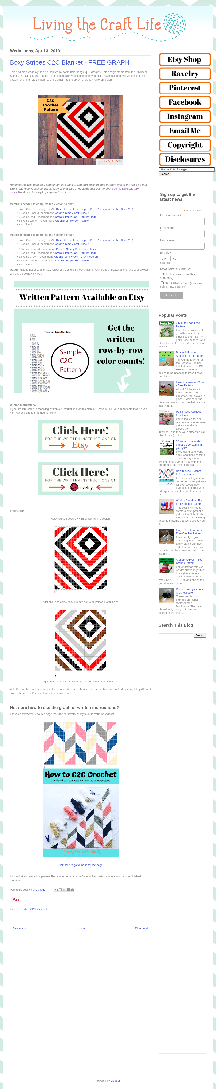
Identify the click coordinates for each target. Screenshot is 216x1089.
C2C (33, 909)
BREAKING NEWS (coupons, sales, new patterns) (181, 284)
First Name (167, 228)
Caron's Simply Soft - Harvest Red (74, 216)
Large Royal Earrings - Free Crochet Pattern (189, 532)
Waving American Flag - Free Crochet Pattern (190, 502)
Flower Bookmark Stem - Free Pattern (190, 384)
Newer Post (20, 928)
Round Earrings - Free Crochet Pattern (189, 591)
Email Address (171, 215)
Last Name (167, 240)
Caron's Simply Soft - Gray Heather (75, 256)
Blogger (115, 1080)
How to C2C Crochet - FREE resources (189, 472)
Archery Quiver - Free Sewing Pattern (189, 561)
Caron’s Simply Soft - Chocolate (75, 249)
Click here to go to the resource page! (81, 865)
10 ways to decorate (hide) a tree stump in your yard (189, 444)
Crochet (42, 909)
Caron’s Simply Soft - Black (71, 212)
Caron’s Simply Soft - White (72, 220)
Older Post (141, 928)
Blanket (24, 909)
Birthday (165, 252)
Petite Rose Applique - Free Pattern (189, 413)
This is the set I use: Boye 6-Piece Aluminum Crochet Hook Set (93, 209)
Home (81, 928)
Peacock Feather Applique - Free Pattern (190, 354)
